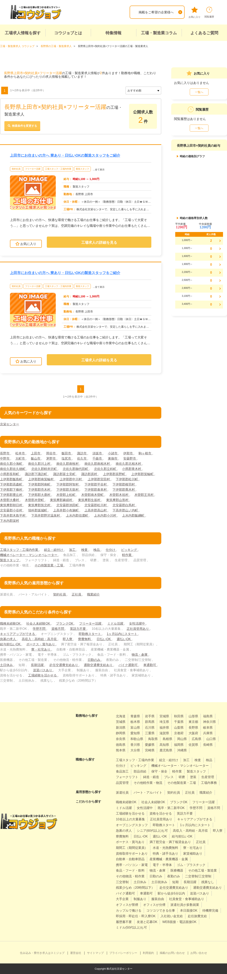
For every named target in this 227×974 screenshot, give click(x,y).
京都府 (179, 733)
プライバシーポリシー (123, 952)
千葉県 (179, 721)
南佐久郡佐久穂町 (13, 469)
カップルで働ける (128, 910)
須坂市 (97, 453)
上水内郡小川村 (105, 515)
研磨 (182, 777)
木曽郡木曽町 (35, 500)
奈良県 (120, 739)
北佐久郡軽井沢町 (44, 469)
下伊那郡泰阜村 (96, 489)
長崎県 (208, 744)
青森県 (135, 716)
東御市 (113, 458)
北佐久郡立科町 (105, 469)
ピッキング (129, 549)
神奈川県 (209, 721)
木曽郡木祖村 (119, 494)
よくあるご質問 (204, 33)
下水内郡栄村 (9, 520)
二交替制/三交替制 (198, 876)
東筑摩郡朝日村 (11, 505)
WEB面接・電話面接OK (179, 922)
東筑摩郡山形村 (117, 500)
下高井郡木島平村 (13, 515)
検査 (84, 549)
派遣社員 (122, 792)
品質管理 (122, 782)
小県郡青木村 (132, 469)
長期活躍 (37, 665)
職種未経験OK (11, 623)
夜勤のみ (173, 876)
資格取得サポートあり (132, 853)
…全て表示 (99, 169)
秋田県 (179, 716)
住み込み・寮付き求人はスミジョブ (42, 952)
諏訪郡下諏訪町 (36, 474)
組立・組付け (54, 549)
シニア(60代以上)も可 (152, 830)
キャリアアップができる (18, 634)
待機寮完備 (210, 910)
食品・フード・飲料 (130, 870)
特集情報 (113, 33)
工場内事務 (209, 782)
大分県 (135, 750)
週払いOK (124, 639)
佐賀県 (193, 744)
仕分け (111, 549)
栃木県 (135, 721)
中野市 (5, 458)
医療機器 (176, 870)
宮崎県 (150, 750)
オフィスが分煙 (154, 904)
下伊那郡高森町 (11, 484)
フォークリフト (127, 777)
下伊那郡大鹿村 (39, 494)
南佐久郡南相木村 (97, 463)
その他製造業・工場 (49, 565)
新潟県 (120, 727)
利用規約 (148, 952)
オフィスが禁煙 (127, 904)
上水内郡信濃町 (77, 515)
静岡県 (120, 733)
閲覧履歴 (209, 12)
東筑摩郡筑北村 (39, 505)
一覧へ (199, 92)
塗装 (193, 777)
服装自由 (157, 899)
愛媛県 (150, 744)
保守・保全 (159, 771)
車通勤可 (150, 665)
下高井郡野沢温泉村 (46, 515)
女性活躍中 (137, 623)
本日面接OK (188, 910)
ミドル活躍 (115, 623)
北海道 (120, 716)
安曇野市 (130, 458)
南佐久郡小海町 (11, 463)
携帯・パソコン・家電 (132, 865)
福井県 (164, 727)
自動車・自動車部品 (130, 859)
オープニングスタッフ (132, 825)
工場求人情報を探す (23, 33)
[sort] (143, 90)
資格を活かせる (161, 813)
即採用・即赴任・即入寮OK (136, 916)
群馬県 (150, 721)
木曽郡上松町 (66, 494)
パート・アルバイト (148, 792)
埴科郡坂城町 (38, 510)
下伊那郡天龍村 (67, 489)
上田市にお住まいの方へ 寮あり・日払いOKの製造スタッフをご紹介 (65, 155)
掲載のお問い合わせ (172, 952)
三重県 (150, 733)
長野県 (193, 727)
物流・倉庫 (140, 654)
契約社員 (16, 169)
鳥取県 (153, 739)
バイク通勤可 (128, 665)
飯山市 (36, 458)
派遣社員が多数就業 (184, 904)
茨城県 (120, 721)
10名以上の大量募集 (130, 819)
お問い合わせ (198, 952)
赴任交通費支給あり (64, 665)
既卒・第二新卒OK (171, 808)
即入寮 (68, 639)
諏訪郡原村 (89, 474)
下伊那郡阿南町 (39, 484)
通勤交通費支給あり (98, 665)
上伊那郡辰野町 (114, 474)
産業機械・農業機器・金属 (169, 859)
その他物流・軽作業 (130, 876)
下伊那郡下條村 (11, 489)
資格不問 (58, 628)
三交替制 (122, 882)
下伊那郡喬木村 (124, 489)
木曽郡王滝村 (144, 494)
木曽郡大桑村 (10, 500)
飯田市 (67, 453)
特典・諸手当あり (165, 853)
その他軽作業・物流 (148, 782)
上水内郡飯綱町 (133, 515)
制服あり (140, 899)
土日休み (7, 665)
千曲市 (97, 458)
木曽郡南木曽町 (92, 494)
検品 (97, 549)
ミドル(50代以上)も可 (131, 927)
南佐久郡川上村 (39, 463)
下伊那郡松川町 (127, 479)
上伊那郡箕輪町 (142, 474)
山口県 (211, 739)
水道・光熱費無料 (165, 847)
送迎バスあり (43, 670)
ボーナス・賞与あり (41, 644)
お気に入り (195, 12)
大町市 (20, 458)
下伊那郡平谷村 (96, 484)
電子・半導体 (162, 865)
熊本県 (120, 750)
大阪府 (193, 733)
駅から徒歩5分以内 (171, 893)
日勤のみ (94, 659)
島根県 (167, 739)
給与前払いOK (11, 644)
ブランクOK (65, 623)
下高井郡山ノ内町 (126, 510)
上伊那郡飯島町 (11, 479)
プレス (169, 777)
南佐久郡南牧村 (67, 463)
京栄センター (9, 424)
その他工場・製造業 (202, 870)
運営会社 (75, 952)
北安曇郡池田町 (67, 505)
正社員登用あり (138, 628)
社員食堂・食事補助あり (186, 899)
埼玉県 (164, 721)
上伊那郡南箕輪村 (41, 479)
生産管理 (207, 777)
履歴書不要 (124, 922)
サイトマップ (95, 952)
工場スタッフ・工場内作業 (58, 169)
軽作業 (127, 555)
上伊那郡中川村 (71, 479)
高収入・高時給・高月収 (40, 639)
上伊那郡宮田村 (99, 479)
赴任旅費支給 (197, 916)
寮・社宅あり (41, 649)
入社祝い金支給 (171, 916)
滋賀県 (164, 733)
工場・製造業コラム (159, 33)
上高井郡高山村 (96, 510)
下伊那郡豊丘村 (11, 494)
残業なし (207, 882)
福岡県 (179, 744)
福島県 (208, 716)
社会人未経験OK (38, 623)
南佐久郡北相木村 (129, 463)
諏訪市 (82, 453)
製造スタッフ (82, 169)
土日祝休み (159, 882)
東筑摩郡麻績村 (61, 500)
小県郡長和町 (10, 474)
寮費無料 (85, 639)
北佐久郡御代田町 (76, 469)
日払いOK (104, 639)
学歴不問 (39, 628)
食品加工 (122, 771)
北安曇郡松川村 (96, 505)
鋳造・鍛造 (151, 777)
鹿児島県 (165, 750)
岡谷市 (51, 453)
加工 (72, 549)
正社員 (77, 594)
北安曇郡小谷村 (11, 510)
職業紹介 (93, 594)
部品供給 (140, 771)
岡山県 (182, 739)
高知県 (164, 744)
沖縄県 (182, 750)
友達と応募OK (147, 922)
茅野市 (51, 458)
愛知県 (135, 733)
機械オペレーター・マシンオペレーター (29, 555)
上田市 (36, 453)
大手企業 (122, 899)
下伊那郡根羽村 (124, 484)
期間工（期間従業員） (132, 847)
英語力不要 (78, 628)
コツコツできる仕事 (160, 910)
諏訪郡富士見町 (64, 474)
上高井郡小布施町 (66, 510)
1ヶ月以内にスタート (122, 634)
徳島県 (120, 744)
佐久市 (82, 458)
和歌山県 (136, 739)
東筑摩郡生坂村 (89, 500)
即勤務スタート (90, 634)
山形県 (193, 716)
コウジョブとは (68, 33)
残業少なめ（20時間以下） (135, 887)
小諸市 (113, 453)
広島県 (196, 739)
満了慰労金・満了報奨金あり (170, 842)
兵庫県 (208, 733)
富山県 (135, 727)
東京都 (193, 721)
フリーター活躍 (32, 169)
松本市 (20, 453)
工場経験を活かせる (43, 675)
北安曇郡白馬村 (124, 505)
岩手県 (150, 716)
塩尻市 (67, 458)
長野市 (5, 453)
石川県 (150, 727)
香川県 (135, 744)
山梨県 (179, 727)
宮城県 (164, 716)
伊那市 (128, 453)
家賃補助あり (192, 853)
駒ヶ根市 (145, 453)
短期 (175, 882)
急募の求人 (8, 639)
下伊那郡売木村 (39, 489)
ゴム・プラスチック (191, 865)
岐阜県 (208, 727)
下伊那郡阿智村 (67, 484)
